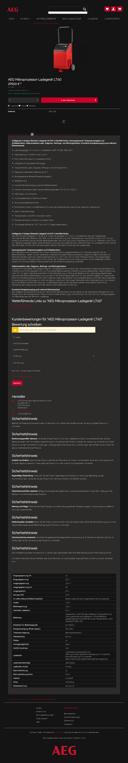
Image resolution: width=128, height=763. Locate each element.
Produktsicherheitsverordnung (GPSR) (48, 134)
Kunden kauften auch (16, 699)
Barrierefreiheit (69, 713)
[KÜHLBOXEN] (92, 18)
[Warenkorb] (119, 9)
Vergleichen (13, 106)
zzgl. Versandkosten (19, 87)
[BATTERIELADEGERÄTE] (46, 18)
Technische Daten (71, 134)
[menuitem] (67, 10)
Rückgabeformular (71, 708)
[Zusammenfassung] (53, 349)
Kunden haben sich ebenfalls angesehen (40, 699)
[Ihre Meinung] (53, 364)
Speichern (17, 383)
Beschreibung (13, 134)
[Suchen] (84, 9)
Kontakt (39, 708)
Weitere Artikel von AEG (22, 307)
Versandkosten (59, 732)
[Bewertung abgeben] (53, 356)
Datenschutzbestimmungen (22, 376)
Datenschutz (69, 720)
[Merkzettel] (107, 9)
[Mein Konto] (113, 9)
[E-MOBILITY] (25, 18)
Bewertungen (26, 134)
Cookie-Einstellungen (72, 717)
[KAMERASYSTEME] (112, 18)
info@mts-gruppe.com (26, 410)
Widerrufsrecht (41, 718)
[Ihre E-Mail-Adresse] (53, 343)
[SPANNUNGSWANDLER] (71, 18)
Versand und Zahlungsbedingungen (45, 713)
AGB (37, 722)
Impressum (68, 724)
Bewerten (31, 106)
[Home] (11, 18)
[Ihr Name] (53, 337)
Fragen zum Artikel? (21, 304)
